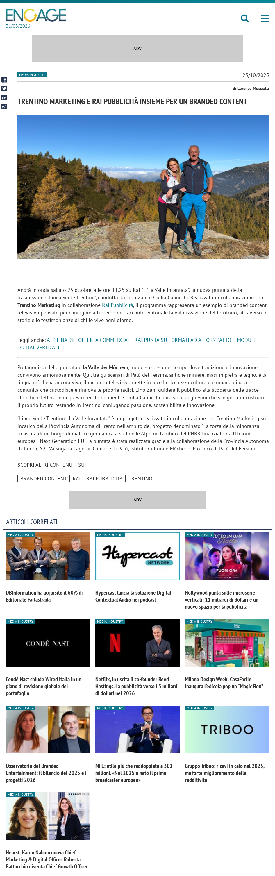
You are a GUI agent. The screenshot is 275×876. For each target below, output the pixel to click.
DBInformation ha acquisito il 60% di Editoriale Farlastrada (44, 596)
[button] (265, 19)
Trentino (140, 478)
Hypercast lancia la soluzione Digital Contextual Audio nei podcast (133, 596)
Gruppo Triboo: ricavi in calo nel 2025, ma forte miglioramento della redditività (224, 772)
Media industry (32, 74)
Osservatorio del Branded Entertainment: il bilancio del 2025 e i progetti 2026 (46, 772)
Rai (77, 478)
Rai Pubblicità (117, 305)
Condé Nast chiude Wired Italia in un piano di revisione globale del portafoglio (43, 686)
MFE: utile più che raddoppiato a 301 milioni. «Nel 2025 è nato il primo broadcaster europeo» (134, 772)
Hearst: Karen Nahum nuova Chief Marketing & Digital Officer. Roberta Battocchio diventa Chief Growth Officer (47, 859)
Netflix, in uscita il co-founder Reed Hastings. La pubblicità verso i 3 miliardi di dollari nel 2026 (137, 686)
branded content (43, 478)
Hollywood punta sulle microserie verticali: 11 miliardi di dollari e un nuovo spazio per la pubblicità (221, 599)
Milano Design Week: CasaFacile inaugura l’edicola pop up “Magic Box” (224, 683)
